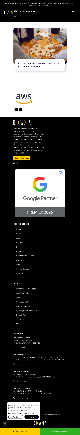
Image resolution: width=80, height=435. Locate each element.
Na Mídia (19, 242)
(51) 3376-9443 (22, 3)
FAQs (18, 247)
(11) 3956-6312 (44, 6)
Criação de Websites (24, 293)
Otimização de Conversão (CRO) (28, 311)
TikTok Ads (20, 319)
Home (15, 16)
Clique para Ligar (20, 432)
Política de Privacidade (26, 413)
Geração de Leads (23, 306)
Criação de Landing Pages (26, 289)
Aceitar (32, 417)
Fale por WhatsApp (60, 432)
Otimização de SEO (23, 302)
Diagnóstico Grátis (22, 158)
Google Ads (20, 297)
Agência (19, 229)
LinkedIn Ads (21, 315)
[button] (20, 109)
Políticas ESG (21, 260)
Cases (18, 234)
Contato (19, 264)
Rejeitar (16, 417)
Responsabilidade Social (25, 256)
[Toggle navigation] (73, 12)
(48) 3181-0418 (46, 3)
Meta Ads (20, 324)
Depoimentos (21, 251)
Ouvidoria (19, 273)
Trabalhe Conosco (23, 269)
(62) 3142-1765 (67, 3)
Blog (18, 238)
